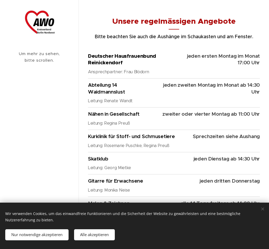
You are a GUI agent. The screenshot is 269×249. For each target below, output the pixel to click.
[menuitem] (39, 83)
